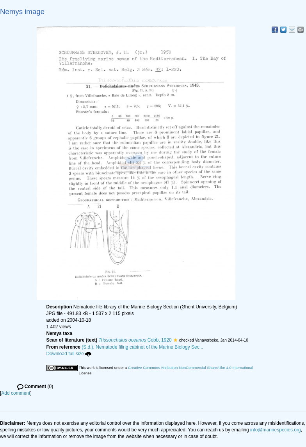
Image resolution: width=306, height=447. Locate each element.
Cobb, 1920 (135, 340)
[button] (175, 340)
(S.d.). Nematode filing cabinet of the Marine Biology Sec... (142, 347)
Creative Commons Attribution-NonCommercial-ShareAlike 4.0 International (190, 367)
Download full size (69, 353)
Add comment (15, 393)
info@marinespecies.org (275, 430)
